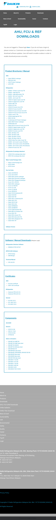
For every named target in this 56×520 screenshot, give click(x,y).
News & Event (7, 19)
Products (28, 13)
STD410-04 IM (11, 333)
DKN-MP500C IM (12, 348)
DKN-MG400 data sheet (14, 354)
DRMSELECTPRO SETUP (14, 247)
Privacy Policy (4, 493)
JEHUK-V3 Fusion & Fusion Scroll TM (17, 112)
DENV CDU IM (11, 118)
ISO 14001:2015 (12, 302)
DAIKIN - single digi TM (14, 92)
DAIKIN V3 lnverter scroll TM (15, 131)
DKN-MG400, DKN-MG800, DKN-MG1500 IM (19, 352)
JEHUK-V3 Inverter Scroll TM (15, 107)
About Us (16, 13)
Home (5, 13)
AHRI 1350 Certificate (13, 285)
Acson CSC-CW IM (12, 174)
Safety (2, 426)
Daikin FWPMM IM (12, 206)
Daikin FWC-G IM (12, 204)
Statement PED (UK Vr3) (14, 292)
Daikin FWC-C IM (12, 200)
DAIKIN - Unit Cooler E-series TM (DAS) (18, 142)
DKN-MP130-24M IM (13, 345)
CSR (1, 420)
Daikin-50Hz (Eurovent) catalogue (16, 178)
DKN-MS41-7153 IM (13, 359)
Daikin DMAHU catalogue (14, 78)
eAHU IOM (10, 84)
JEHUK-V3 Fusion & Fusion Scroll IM (17, 110)
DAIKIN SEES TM (12, 123)
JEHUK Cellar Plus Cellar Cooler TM (17, 140)
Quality (2, 429)
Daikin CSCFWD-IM (13, 173)
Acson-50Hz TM (12, 213)
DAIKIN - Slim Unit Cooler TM (15, 96)
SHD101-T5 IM (12, 331)
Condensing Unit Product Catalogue (17, 120)
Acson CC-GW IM (12, 189)
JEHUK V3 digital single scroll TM (16, 99)
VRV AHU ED (11, 262)
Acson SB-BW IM (12, 191)
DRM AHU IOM (12, 80)
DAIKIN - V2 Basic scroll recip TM (16, 90)
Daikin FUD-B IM (12, 195)
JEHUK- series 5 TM (13, 114)
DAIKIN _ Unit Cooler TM (14, 98)
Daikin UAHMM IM (12, 207)
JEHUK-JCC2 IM (12, 105)
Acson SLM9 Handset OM (14, 209)
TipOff (5, 24)
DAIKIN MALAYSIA (22, 6)
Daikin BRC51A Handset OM (15, 211)
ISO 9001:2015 (12, 300)
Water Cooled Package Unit (15, 162)
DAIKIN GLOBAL (34, 6)
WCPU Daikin (11, 164)
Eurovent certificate (13, 283)
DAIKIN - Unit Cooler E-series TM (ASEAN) (18, 143)
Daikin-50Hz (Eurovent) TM (15, 217)
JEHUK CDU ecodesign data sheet (16, 154)
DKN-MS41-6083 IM (13, 365)
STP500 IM (11, 335)
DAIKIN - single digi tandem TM (16, 94)
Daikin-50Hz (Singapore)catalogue (16, 180)
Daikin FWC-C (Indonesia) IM (15, 198)
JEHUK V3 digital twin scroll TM (16, 101)
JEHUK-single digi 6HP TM (14, 116)
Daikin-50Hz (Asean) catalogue (16, 176)
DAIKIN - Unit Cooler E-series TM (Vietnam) (19, 145)
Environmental (4, 423)
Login (15, 24)
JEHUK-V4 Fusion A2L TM (14, 147)
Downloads (40, 13)
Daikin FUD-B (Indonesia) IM (15, 193)
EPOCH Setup (11, 253)
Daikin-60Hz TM (12, 220)
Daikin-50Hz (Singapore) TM (15, 218)
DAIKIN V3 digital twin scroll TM (16, 129)
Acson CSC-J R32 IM (13, 182)
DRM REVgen (11, 255)
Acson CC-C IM (12, 187)
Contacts (45, 19)
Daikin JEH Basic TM (13, 132)
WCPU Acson (11, 166)
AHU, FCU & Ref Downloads (9, 405)
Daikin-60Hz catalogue (14, 184)
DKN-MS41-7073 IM (13, 361)
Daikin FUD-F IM (12, 196)
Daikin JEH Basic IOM (13, 134)
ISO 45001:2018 (12, 304)
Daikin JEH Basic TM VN (14, 136)
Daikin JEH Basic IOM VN (14, 138)
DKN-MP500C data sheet (14, 350)
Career (34, 19)
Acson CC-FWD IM (12, 185)
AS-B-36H (8, 323)
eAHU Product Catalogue (14, 82)
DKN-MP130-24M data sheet (15, 347)
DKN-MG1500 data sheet (14, 358)
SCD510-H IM (11, 329)
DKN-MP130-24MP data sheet (15, 343)
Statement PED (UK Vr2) (14, 294)
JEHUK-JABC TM (12, 103)
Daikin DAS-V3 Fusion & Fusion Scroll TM (18, 125)
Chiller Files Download (7, 411)
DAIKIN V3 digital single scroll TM (16, 127)
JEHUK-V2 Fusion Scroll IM (15, 109)
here (28, 47)
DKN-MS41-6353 (12, 367)
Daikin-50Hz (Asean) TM (14, 215)
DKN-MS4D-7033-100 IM (14, 369)
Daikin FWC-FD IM (12, 202)
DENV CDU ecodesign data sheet (16, 156)
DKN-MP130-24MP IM (13, 341)
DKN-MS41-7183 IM (13, 363)
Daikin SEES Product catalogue (16, 121)
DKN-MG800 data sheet (14, 356)
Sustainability (22, 19)
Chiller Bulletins (5, 408)
